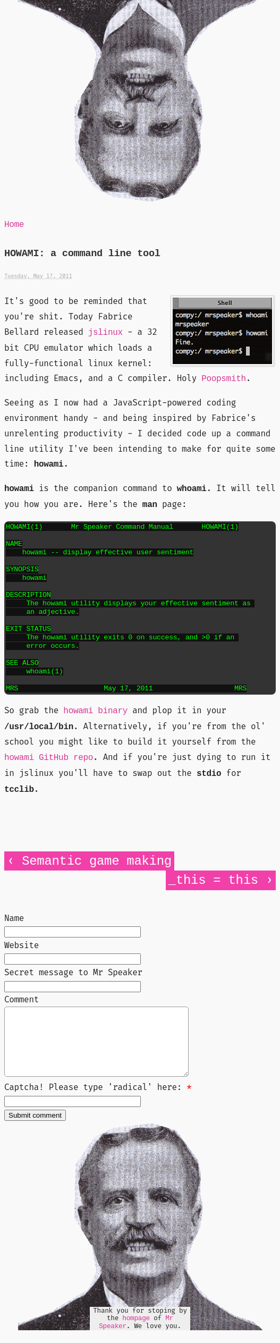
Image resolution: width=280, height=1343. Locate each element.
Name (14, 918)
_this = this (213, 880)
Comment (21, 999)
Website (21, 945)
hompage (136, 1331)
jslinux (105, 332)
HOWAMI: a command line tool (82, 253)
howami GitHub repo (48, 758)
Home (14, 225)
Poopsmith (223, 379)
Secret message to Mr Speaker (73, 972)
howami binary (95, 711)
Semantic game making (97, 861)
